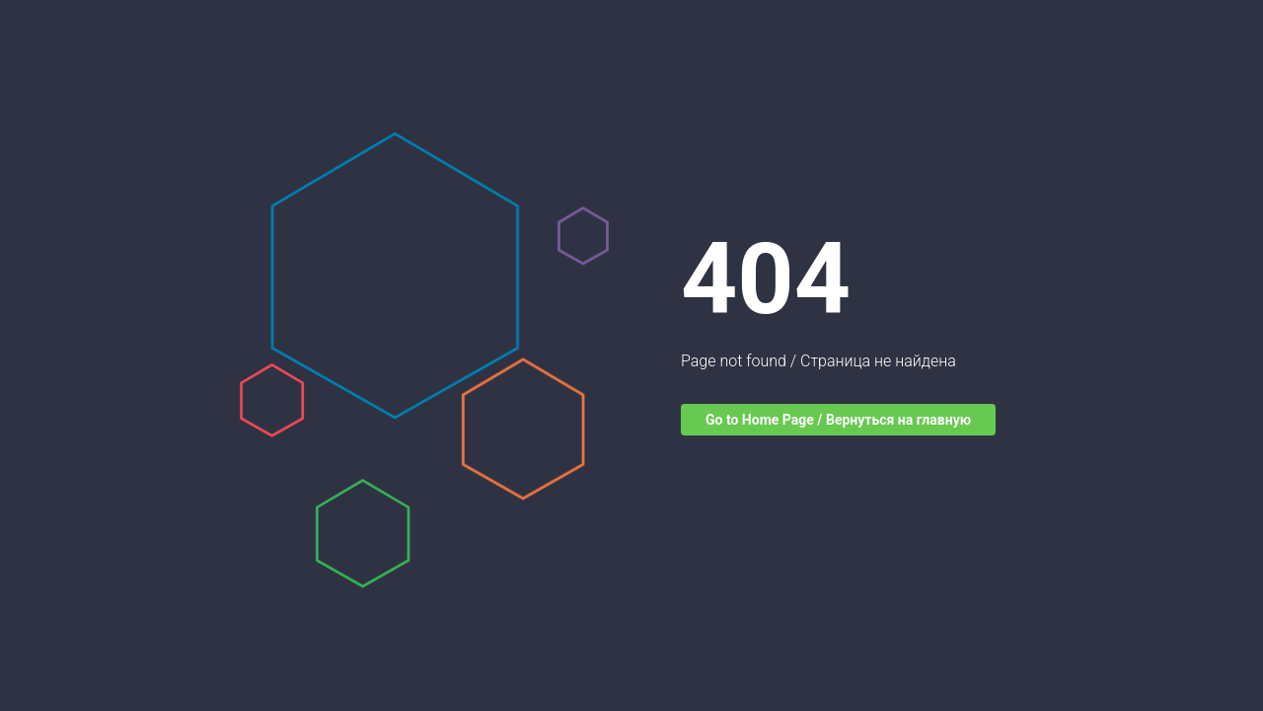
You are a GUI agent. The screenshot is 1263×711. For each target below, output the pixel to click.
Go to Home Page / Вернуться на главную (838, 420)
